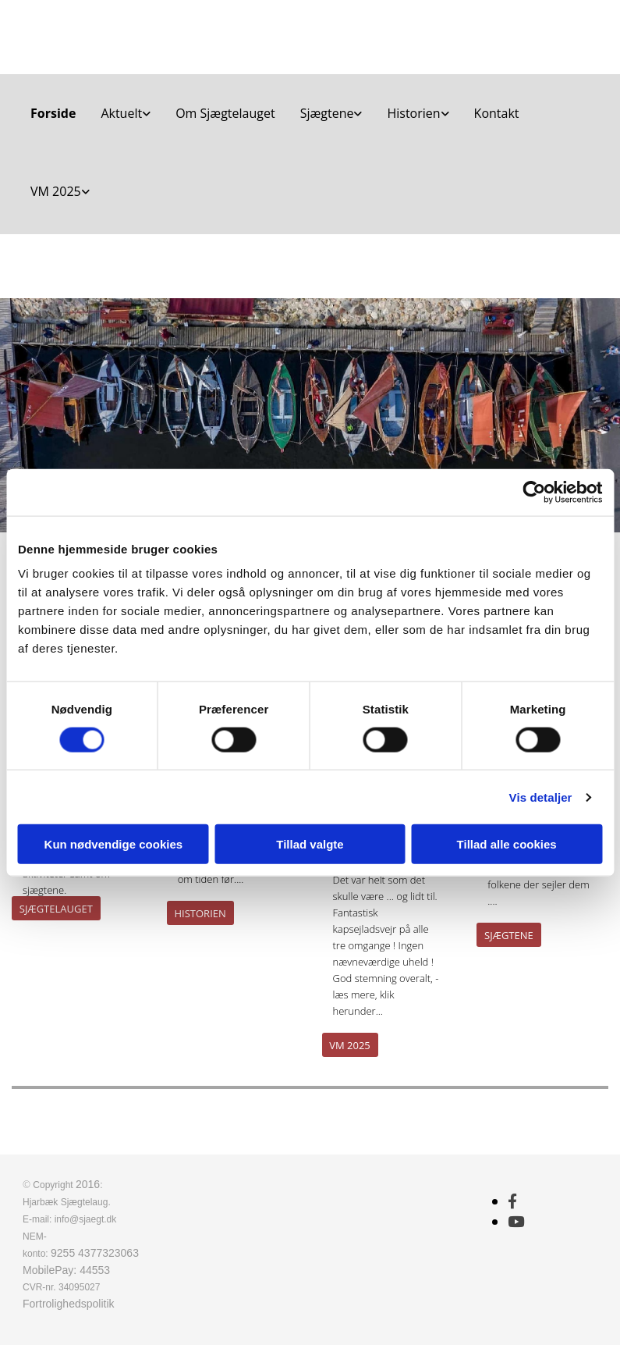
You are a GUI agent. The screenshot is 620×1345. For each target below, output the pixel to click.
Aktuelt (121, 113)
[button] (56, 908)
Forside (53, 113)
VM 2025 (55, 191)
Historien (413, 113)
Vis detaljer (540, 796)
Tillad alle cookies (507, 844)
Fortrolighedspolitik (69, 1303)
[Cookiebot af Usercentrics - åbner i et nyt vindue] (534, 491)
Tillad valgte (309, 844)
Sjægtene (327, 113)
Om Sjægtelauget (225, 113)
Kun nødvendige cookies (113, 844)
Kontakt (496, 113)
